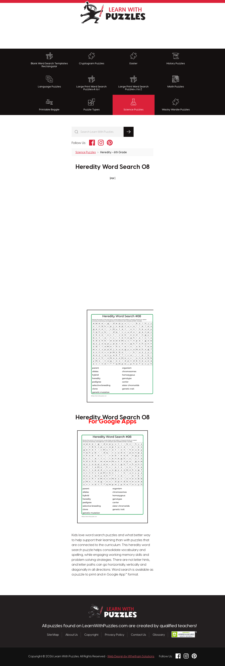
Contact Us (138, 634)
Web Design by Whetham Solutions (130, 656)
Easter (133, 58)
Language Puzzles (49, 82)
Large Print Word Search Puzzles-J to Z (133, 83)
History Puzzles (175, 58)
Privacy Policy (114, 634)
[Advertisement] (113, 35)
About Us (71, 634)
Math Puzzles (175, 82)
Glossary (159, 634)
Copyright (91, 634)
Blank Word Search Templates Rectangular (49, 60)
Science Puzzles (133, 105)
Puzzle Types (92, 105)
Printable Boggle (49, 105)
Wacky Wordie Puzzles (176, 105)
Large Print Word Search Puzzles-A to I (91, 83)
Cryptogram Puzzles (91, 58)
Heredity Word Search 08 (112, 167)
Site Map (53, 634)
